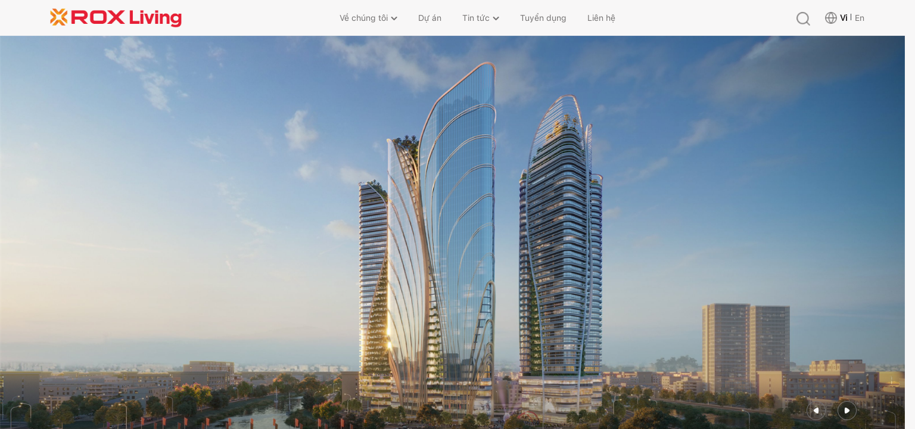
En (859, 18)
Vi (843, 18)
